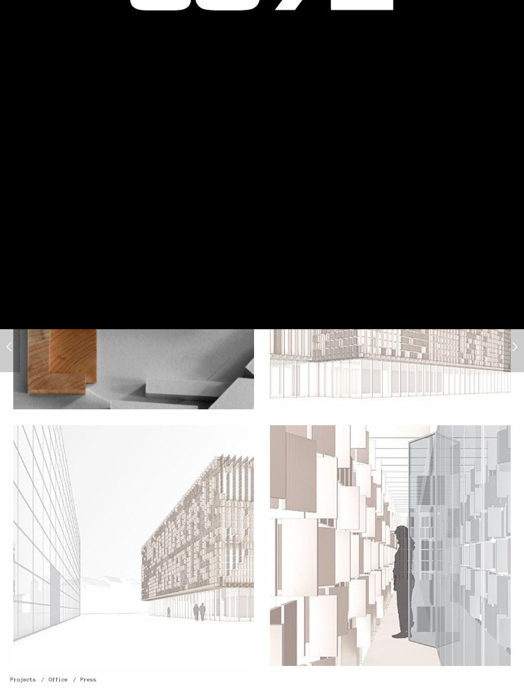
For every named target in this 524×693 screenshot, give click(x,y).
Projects (23, 679)
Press (89, 679)
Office (58, 679)
